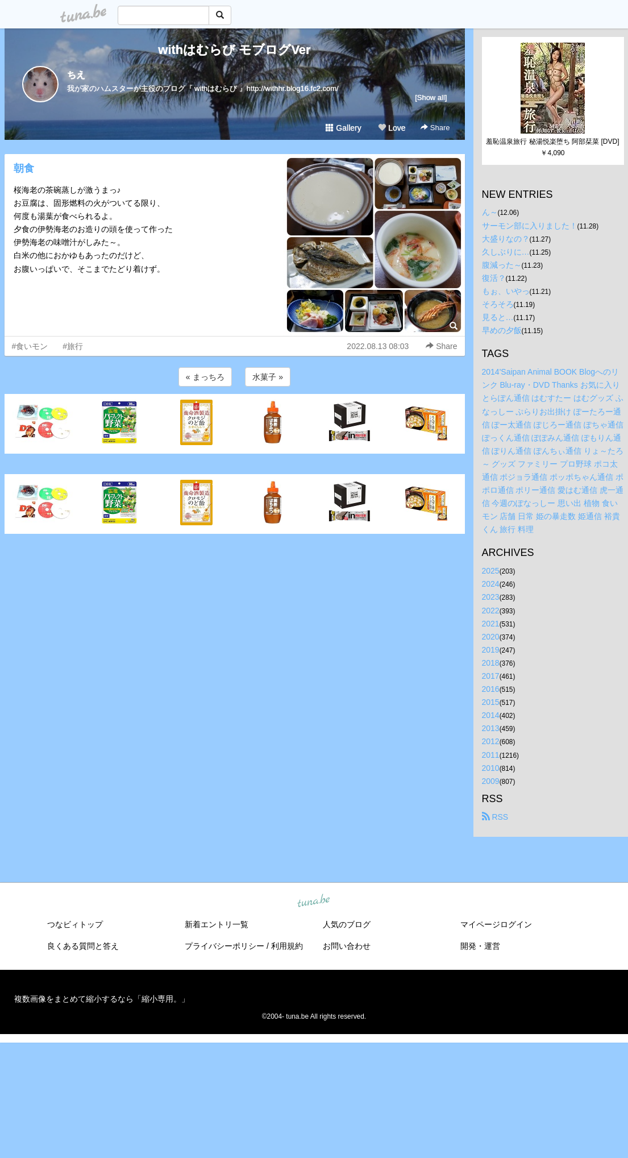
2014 (491, 715)
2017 (491, 675)
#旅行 (73, 346)
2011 (491, 754)
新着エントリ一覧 (216, 924)
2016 (491, 689)
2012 (491, 741)
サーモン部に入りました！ (529, 225)
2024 (491, 583)
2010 (491, 768)
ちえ (76, 75)
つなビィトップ (75, 924)
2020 (491, 636)
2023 (491, 596)
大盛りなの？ (506, 238)
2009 (491, 781)
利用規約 (287, 946)
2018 (491, 662)
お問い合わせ (347, 946)
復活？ (494, 278)
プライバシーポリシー (224, 946)
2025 (491, 570)
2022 (491, 610)
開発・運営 (480, 946)
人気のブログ (347, 924)
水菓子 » (267, 376)
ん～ (490, 212)
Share (435, 127)
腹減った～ (502, 264)
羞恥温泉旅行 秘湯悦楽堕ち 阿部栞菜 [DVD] (552, 142)
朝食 (24, 168)
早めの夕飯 (502, 330)
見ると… (498, 317)
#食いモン (30, 346)
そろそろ (498, 304)
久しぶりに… (506, 251)
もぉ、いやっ (506, 291)
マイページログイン (496, 924)
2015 (491, 702)
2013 (491, 728)
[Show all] (431, 97)
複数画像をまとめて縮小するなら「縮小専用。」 (101, 998)
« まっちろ (205, 376)
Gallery (343, 127)
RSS (495, 816)
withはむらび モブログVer (234, 50)
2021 (491, 623)
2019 (491, 649)
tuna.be (313, 901)
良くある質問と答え (83, 946)
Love (391, 127)
